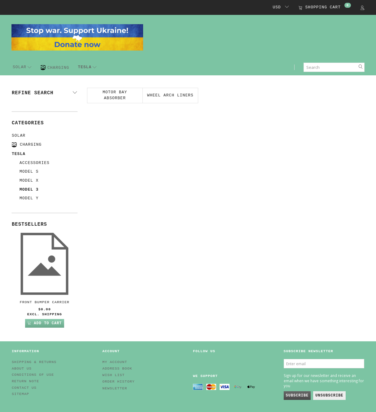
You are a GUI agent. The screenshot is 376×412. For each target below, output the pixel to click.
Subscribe (297, 395)
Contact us (24, 388)
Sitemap (20, 394)
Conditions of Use (33, 375)
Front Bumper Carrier (44, 302)
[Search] (361, 67)
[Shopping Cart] (325, 8)
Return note (25, 381)
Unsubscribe (329, 395)
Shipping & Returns (34, 362)
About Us (22, 368)
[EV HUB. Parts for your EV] (77, 37)
